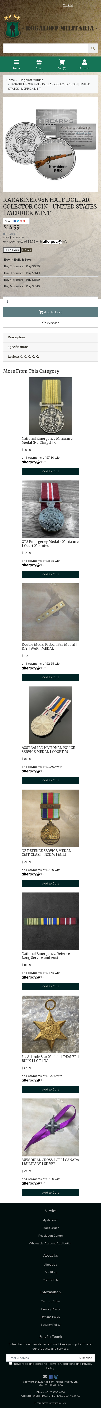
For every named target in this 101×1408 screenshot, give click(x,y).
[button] (50, 323)
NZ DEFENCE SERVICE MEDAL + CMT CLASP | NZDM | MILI (48, 853)
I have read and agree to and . (50, 1366)
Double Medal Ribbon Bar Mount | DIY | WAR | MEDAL (49, 647)
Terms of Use (50, 1301)
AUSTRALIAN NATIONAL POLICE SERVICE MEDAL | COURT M (48, 750)
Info (65, 241)
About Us (50, 1264)
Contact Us (50, 1280)
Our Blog (50, 1272)
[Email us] (45, 1376)
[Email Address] (41, 1358)
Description (16, 337)
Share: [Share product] (15, 221)
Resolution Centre (50, 1235)
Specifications (18, 347)
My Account (50, 1220)
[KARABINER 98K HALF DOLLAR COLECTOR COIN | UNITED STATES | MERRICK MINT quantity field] (50, 301)
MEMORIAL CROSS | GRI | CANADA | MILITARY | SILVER (50, 1162)
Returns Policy (50, 1317)
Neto (64, 1402)
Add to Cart (50, 312)
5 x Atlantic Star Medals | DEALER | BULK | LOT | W (50, 1059)
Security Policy (50, 1325)
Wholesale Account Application (50, 1243)
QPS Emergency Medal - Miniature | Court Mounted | (50, 544)
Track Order (50, 1228)
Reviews (23, 356)
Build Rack (12, 250)
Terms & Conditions (61, 1364)
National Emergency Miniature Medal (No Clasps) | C (47, 441)
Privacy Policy (50, 1309)
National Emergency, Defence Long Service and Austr (46, 956)
